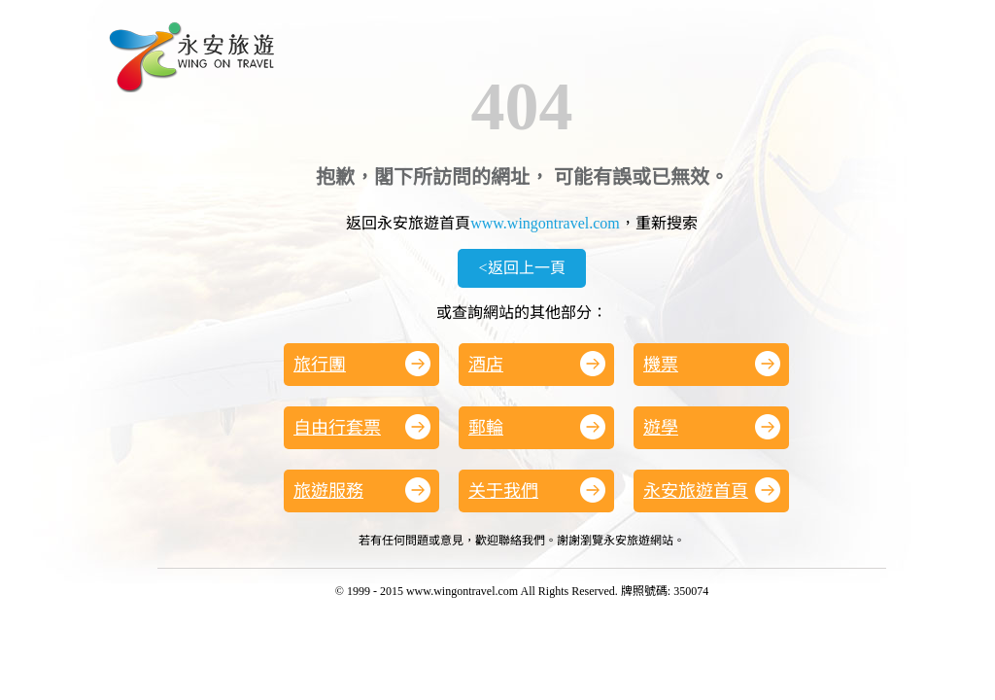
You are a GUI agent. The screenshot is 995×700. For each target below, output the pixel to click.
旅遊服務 (361, 490)
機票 (711, 363)
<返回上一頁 (521, 268)
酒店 (536, 363)
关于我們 (536, 490)
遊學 (711, 426)
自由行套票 (361, 426)
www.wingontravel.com (545, 223)
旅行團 (361, 363)
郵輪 (536, 426)
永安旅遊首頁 (711, 490)
